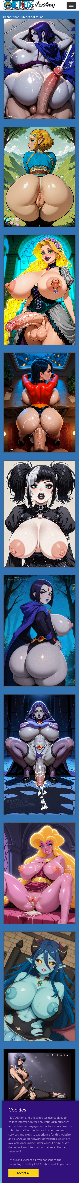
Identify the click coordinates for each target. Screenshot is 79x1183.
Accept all (23, 1173)
